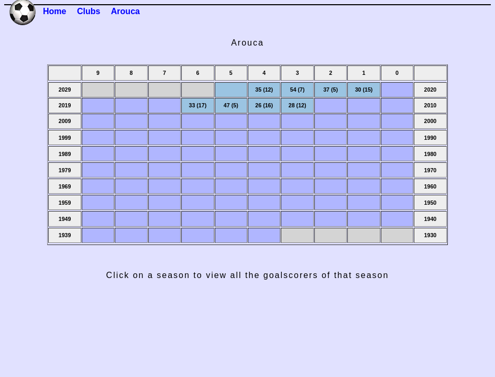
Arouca (125, 11)
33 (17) (197, 105)
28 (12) (297, 105)
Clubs (88, 11)
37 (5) (330, 89)
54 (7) (297, 89)
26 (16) (264, 105)
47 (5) (231, 105)
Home (54, 11)
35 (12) (264, 89)
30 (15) (364, 89)
